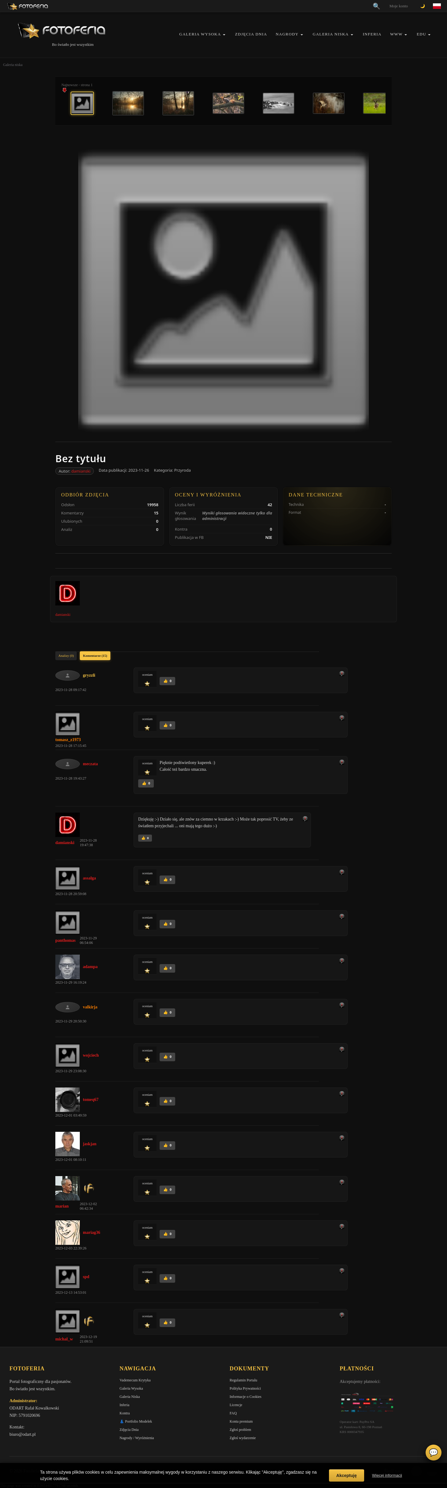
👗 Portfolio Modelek (136, 1421)
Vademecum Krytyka (135, 1380)
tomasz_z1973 (68, 739)
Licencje (236, 1405)
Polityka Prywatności (245, 1388)
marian (62, 1206)
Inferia (372, 34)
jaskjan (89, 1144)
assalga (89, 878)
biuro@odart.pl (22, 1434)
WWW (396, 34)
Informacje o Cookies (245, 1397)
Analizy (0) (66, 655)
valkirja (90, 1007)
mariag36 (91, 1232)
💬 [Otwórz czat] (433, 1453)
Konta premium (241, 1421)
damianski (81, 471)
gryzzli (89, 675)
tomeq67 (90, 1099)
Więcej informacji (387, 1475)
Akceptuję (346, 1475)
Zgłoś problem (240, 1430)
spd (86, 1276)
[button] (224, 34)
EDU (421, 34)
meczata (90, 764)
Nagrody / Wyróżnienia (137, 1438)
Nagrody (287, 34)
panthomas (65, 940)
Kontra (125, 1413)
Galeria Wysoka (200, 34)
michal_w (64, 1339)
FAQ (233, 1413)
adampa (90, 966)
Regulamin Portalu (243, 1380)
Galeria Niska (331, 34)
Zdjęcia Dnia (251, 34)
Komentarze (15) (95, 655)
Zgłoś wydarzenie (243, 1438)
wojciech (91, 1055)
